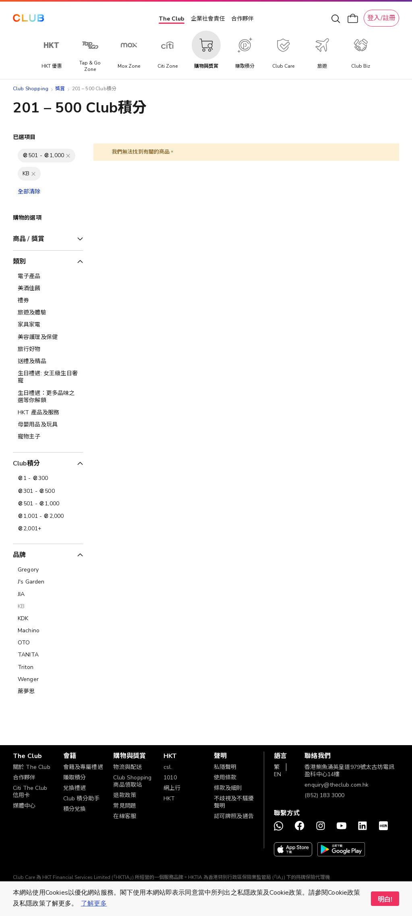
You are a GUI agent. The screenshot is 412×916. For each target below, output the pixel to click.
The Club (171, 19)
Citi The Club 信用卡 (30, 791)
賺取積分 (74, 777)
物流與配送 (127, 767)
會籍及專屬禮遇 (83, 767)
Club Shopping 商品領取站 (132, 781)
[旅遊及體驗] (48, 312)
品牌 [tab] (19, 554)
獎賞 (60, 88)
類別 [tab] (19, 261)
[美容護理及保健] (48, 337)
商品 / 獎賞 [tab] (28, 239)
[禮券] (48, 300)
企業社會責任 (208, 19)
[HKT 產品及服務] (48, 412)
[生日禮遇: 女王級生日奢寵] (48, 377)
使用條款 (225, 777)
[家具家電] (48, 324)
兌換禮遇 (74, 788)
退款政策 (124, 795)
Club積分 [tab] (26, 463)
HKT (169, 798)
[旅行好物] (48, 349)
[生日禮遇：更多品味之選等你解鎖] (48, 397)
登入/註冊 (381, 18)
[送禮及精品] (48, 361)
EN (277, 774)
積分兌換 (74, 809)
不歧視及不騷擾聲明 (234, 802)
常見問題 (124, 806)
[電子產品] (48, 276)
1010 (170, 777)
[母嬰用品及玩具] (48, 424)
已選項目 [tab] (24, 137)
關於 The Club (31, 767)
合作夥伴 (242, 19)
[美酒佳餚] (48, 288)
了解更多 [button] (94, 903)
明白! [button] (385, 899)
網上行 (172, 788)
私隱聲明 (225, 767)
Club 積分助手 (81, 798)
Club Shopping (30, 88)
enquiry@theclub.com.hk (336, 785)
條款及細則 (228, 788)
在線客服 (124, 816)
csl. (168, 767)
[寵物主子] (48, 436)
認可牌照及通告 (234, 816)
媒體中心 (24, 806)
